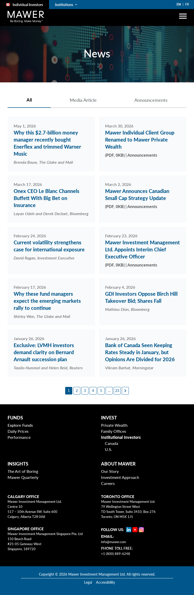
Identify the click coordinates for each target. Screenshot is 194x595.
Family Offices (113, 431)
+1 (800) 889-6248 (115, 554)
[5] (101, 390)
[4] (92, 390)
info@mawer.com (113, 542)
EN (179, 4)
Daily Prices (18, 431)
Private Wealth (114, 425)
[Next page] (125, 390)
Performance (19, 437)
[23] (117, 390)
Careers (108, 483)
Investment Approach (120, 477)
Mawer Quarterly (23, 477)
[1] (68, 390)
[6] (109, 390)
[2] (76, 390)
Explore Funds (20, 425)
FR (187, 4)
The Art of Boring (23, 471)
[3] (84, 390)
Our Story (110, 471)
